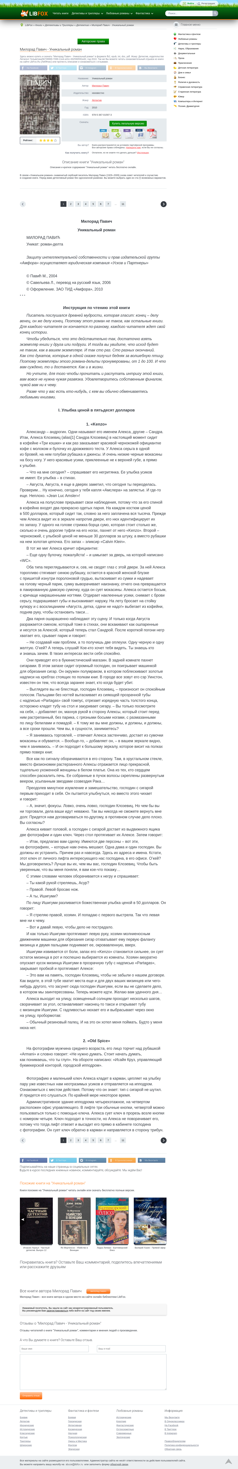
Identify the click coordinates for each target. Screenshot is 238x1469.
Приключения (185, 63)
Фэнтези (72, 1445)
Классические (27, 1433)
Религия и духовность (189, 82)
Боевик (23, 1417)
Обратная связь (173, 1449)
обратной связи (119, 1464)
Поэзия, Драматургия (188, 106)
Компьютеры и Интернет (190, 101)
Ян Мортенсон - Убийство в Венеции (74, 1248)
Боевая (72, 1417)
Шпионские (26, 1445)
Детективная (75, 1425)
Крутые (24, 1437)
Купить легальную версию (128, 123)
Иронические (27, 1425)
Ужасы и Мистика (77, 1441)
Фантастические (125, 1425)
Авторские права (93, 41)
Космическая (75, 1429)
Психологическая (77, 1437)
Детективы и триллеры (86, 13)
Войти (190, 3)
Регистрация (208, 3)
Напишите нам (133, 147)
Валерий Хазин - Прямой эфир (150, 1247)
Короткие (121, 1421)
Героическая (75, 1421)
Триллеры (25, 1441)
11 (123, 204)
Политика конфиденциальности (182, 1445)
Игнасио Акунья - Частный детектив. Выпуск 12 (36, 1248)
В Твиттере (61, 68)
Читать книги (60, 13)
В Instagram (91, 68)
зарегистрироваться (57, 1310)
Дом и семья (184, 72)
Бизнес (181, 77)
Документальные (186, 53)
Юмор (181, 96)
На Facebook (33, 68)
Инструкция (143, 152)
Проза (181, 58)
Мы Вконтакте (150, 68)
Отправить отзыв (31, 1395)
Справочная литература (190, 87)
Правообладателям (175, 1441)
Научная (72, 1433)
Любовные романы (117, 13)
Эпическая (73, 1449)
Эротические (123, 1437)
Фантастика (143, 13)
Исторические (27, 1429)
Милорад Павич (100, 85)
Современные (124, 1433)
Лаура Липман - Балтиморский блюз (112, 1248)
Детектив (97, 100)
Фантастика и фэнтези (189, 34)
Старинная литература (189, 91)
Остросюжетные (125, 1429)
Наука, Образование (188, 48)
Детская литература (188, 68)
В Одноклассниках (123, 68)
